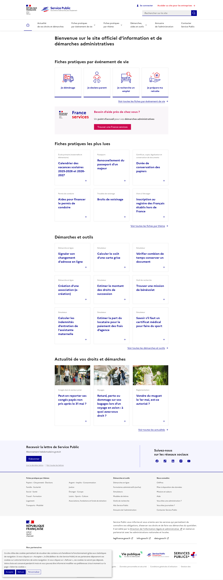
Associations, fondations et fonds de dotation (87, 501)
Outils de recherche (121, 501)
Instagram (181, 461)
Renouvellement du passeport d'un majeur (110, 164)
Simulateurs (118, 491)
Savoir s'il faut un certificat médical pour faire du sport (149, 322)
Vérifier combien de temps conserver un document (150, 258)
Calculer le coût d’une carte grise (108, 256)
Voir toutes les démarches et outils (146, 348)
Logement (30, 501)
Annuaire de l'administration (124, 510)
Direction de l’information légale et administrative (156, 528)
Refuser (21, 572)
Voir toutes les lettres (55, 465)
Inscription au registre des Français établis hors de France (150, 205)
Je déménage (68, 87)
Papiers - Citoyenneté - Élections (39, 482)
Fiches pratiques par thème (111, 25)
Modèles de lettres (120, 496)
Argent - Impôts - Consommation (82, 482)
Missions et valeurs (164, 491)
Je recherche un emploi (126, 89)
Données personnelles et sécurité (133, 566)
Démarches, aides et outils (137, 25)
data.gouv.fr (161, 538)
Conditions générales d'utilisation (163, 566)
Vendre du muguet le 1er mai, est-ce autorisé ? (149, 400)
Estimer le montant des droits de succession (110, 290)
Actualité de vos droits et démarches (50, 25)
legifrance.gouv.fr (123, 538)
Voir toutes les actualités (151, 429)
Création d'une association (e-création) (68, 290)
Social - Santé (31, 491)
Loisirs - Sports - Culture (78, 496)
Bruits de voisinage (110, 199)
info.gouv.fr (144, 538)
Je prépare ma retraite (155, 89)
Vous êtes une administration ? (169, 501)
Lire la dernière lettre (34, 465)
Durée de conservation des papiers (148, 167)
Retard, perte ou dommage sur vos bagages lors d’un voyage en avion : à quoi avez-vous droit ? (110, 406)
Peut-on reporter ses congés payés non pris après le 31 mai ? (72, 400)
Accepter (10, 572)
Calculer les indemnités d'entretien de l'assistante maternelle (68, 326)
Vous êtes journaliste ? (166, 505)
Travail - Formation (34, 496)
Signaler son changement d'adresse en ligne (70, 258)
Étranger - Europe (76, 491)
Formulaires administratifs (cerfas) (127, 487)
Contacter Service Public (188, 25)
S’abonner (33, 458)
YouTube (189, 461)
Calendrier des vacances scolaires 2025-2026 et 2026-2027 (71, 169)
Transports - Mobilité (34, 505)
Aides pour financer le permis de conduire (71, 203)
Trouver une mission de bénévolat (150, 288)
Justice (71, 487)
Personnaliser (34, 572)
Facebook (157, 461)
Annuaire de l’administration (164, 25)
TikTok (165, 461)
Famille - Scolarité (33, 487)
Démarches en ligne (121, 482)
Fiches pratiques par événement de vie (81, 25)
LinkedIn (173, 461)
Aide (159, 496)
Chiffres (160, 482)
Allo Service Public (120, 505)
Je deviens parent (97, 87)
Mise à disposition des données (169, 487)
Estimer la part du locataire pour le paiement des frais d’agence (110, 324)
